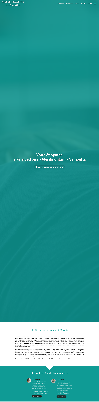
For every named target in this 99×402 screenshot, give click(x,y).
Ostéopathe (36, 381)
